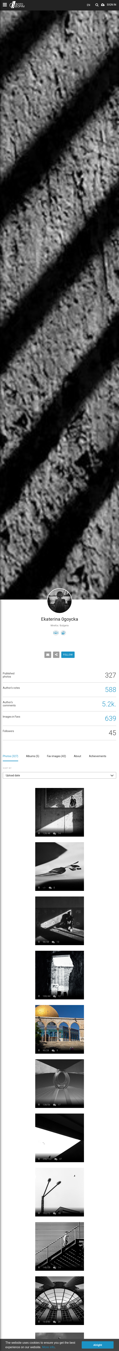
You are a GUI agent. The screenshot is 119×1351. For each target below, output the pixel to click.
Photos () (10, 756)
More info (48, 1347)
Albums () (32, 756)
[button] (59, 775)
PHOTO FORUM (17, 4)
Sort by (7, 768)
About (77, 756)
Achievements (97, 756)
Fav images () (56, 756)
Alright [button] (97, 1345)
